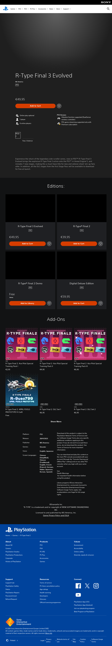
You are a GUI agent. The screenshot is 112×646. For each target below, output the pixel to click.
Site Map (74, 640)
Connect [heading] (77, 579)
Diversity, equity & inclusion (84, 555)
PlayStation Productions (14, 555)
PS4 (25, 9)
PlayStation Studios (12, 552)
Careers (8, 548)
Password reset (11, 596)
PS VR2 (42, 552)
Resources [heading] (44, 579)
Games (13, 9)
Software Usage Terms (97, 640)
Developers (44, 596)
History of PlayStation (13, 561)
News (51, 9)
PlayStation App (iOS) (81, 602)
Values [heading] (77, 541)
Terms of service (46, 583)
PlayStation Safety (12, 586)
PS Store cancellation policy (50, 586)
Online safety (79, 552)
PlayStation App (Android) (83, 605)
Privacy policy (48, 640)
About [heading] (8, 541)
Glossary (43, 599)
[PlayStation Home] (5, 8)
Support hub (10, 583)
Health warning (45, 592)
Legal (42, 640)
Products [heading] (44, 541)
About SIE (9, 545)
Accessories (42, 9)
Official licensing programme (50, 602)
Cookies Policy (83, 640)
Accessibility (78, 548)
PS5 (19, 9)
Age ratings (44, 589)
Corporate (9, 558)
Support (66, 9)
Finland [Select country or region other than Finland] (12, 640)
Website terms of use (63, 640)
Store (58, 9)
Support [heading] (9, 579)
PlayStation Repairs (12, 592)
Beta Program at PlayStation (84, 611)
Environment (78, 545)
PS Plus (32, 9)
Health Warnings (63, 473)
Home (8, 535)
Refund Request (11, 599)
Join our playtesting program (84, 608)
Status (8, 589)
